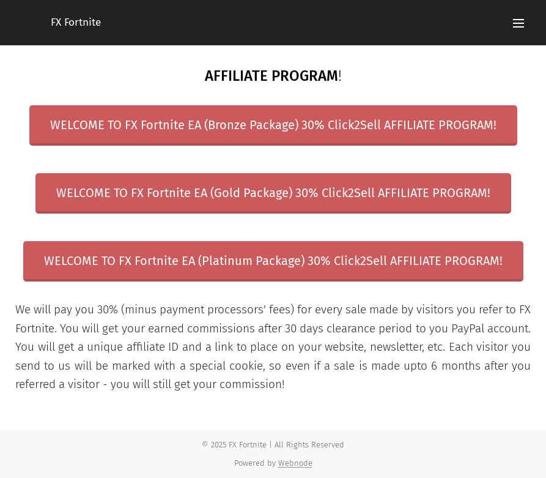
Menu (518, 23)
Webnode (295, 463)
